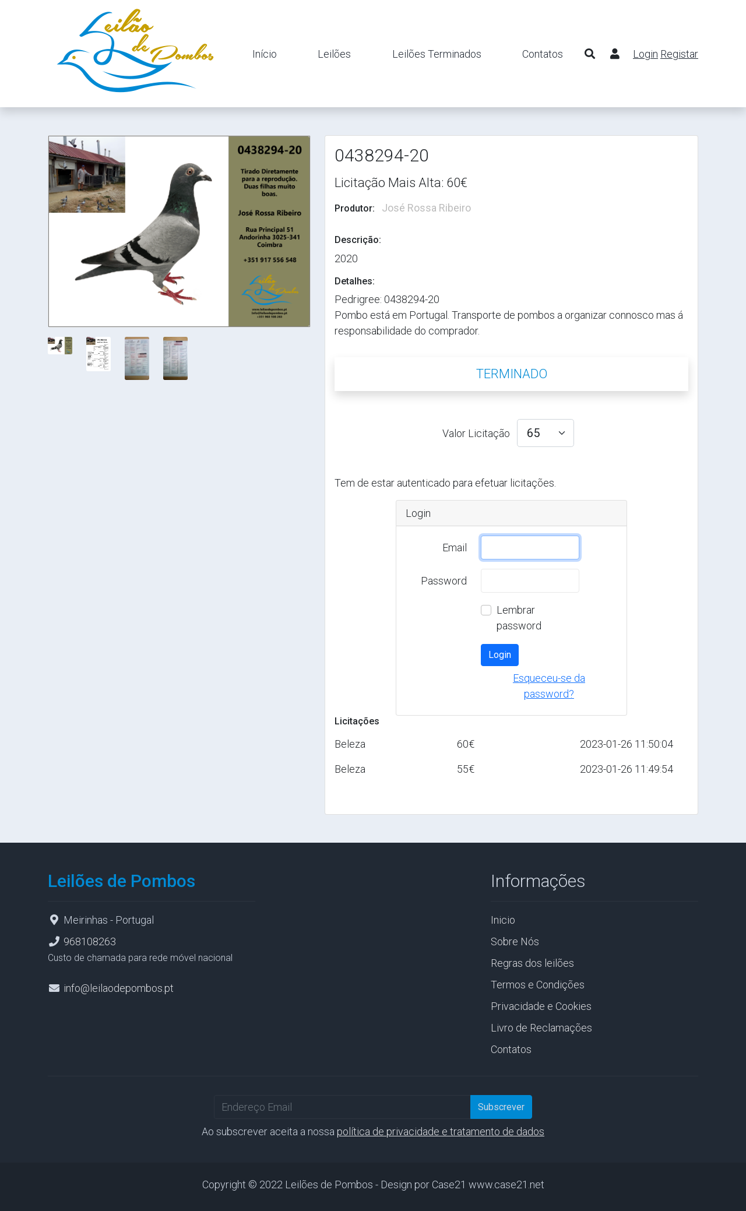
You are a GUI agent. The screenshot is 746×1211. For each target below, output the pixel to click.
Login (645, 54)
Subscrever (501, 1107)
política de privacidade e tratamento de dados (440, 1131)
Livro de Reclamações (541, 1028)
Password (444, 581)
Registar (679, 54)
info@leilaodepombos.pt (119, 988)
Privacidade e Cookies (541, 1006)
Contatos (542, 54)
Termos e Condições (538, 984)
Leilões (334, 54)
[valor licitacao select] (545, 433)
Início (264, 54)
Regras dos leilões (532, 963)
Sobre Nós (515, 941)
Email (454, 547)
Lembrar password (519, 618)
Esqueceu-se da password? (549, 686)
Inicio (503, 920)
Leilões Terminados (436, 54)
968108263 (90, 941)
